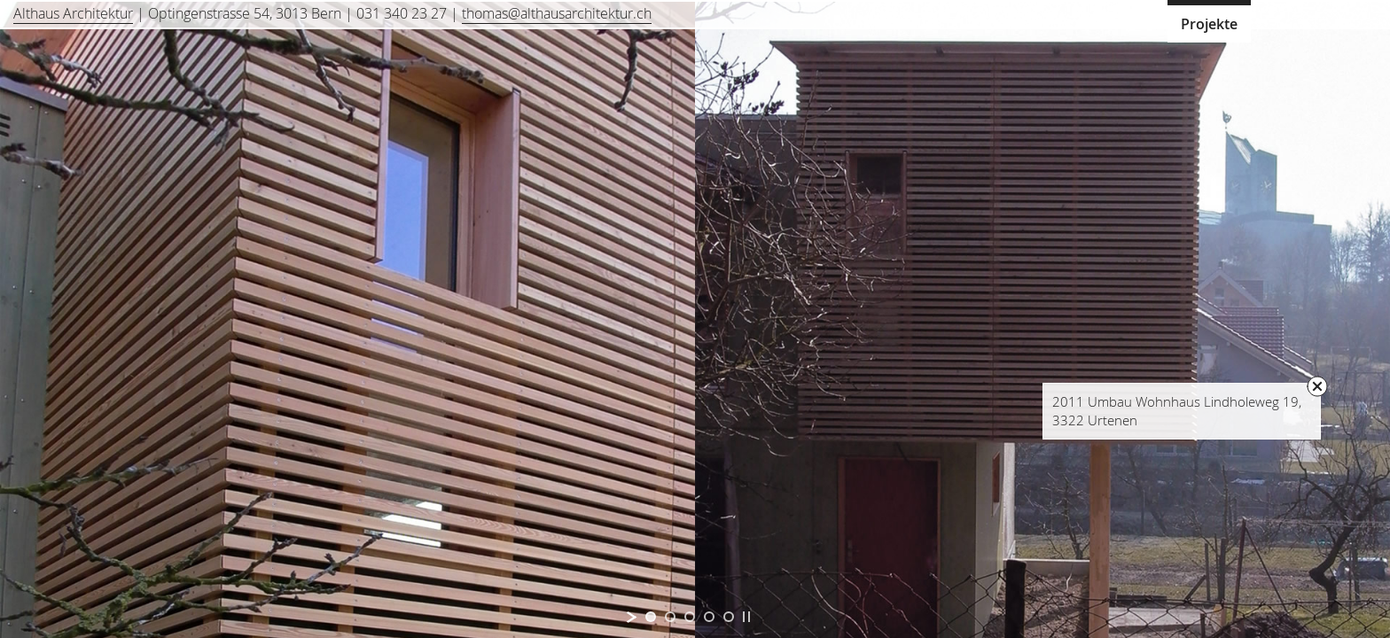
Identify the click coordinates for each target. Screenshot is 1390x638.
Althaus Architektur (73, 13)
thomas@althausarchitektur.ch (557, 13)
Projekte (1209, 24)
